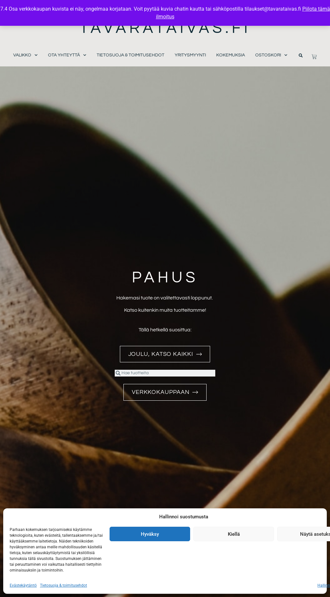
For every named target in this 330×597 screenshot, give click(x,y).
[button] (300, 55)
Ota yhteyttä (67, 55)
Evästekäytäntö (23, 585)
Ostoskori (271, 55)
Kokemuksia (230, 55)
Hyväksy (150, 534)
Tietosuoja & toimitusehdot (63, 585)
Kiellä (234, 534)
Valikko (25, 55)
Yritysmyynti (190, 55)
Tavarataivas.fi (165, 28)
